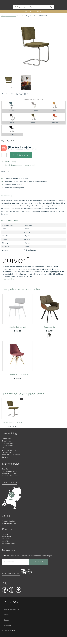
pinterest (18, 590)
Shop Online (6, 441)
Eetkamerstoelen (8, 543)
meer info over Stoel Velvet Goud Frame (17, 357)
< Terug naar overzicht (8, 16)
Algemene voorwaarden (11, 609)
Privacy (6, 620)
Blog (4, 448)
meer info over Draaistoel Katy (50, 309)
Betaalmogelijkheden (10, 471)
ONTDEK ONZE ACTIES (33, 11)
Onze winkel (6, 452)
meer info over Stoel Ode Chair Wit (17, 309)
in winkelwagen (20, 155)
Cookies (6, 614)
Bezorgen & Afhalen (9, 473)
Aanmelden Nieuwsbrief (11, 455)
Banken (5, 534)
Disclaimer (7, 625)
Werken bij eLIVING (9, 450)
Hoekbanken (6, 536)
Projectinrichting (8, 521)
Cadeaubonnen (7, 445)
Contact (5, 457)
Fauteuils (5, 539)
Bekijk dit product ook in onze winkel (18, 165)
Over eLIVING (7, 439)
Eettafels (5, 541)
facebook (5, 590)
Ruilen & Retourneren (10, 476)
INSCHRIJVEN (38, 562)
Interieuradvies (7, 443)
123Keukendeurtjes (9, 523)
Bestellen (5, 469)
